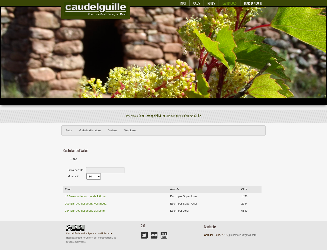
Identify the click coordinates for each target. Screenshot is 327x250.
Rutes (211, 3)
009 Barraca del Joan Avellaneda (85, 203)
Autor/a (174, 189)
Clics (244, 189)
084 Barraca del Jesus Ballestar (85, 210)
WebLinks (130, 130)
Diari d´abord (253, 3)
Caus (196, 3)
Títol (67, 189)
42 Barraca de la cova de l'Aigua (85, 196)
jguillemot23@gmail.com (242, 235)
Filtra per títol (76, 169)
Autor (68, 130)
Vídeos (112, 130)
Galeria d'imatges (90, 130)
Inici (183, 3)
